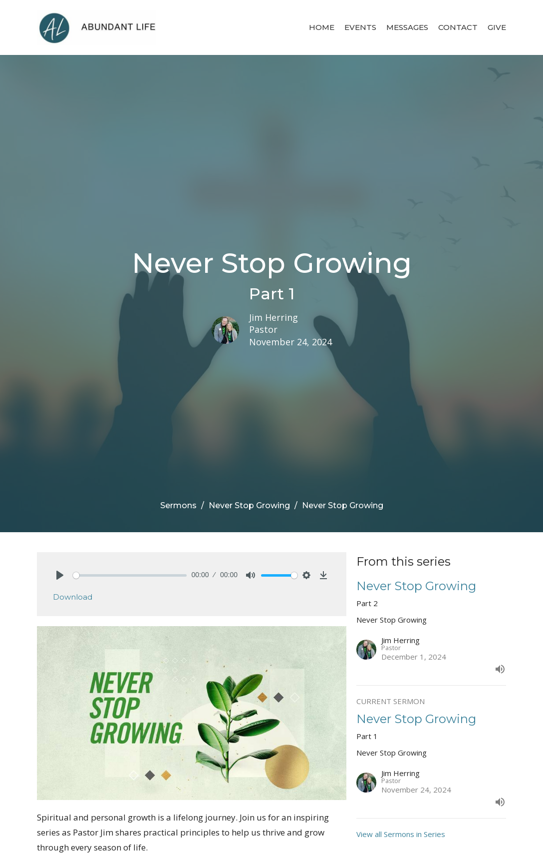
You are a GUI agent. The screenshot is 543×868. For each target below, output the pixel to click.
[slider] (130, 575)
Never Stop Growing (249, 505)
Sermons (178, 505)
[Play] (60, 575)
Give (497, 27)
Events (360, 27)
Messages (407, 27)
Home (321, 27)
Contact (458, 27)
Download (72, 597)
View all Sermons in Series (400, 834)
